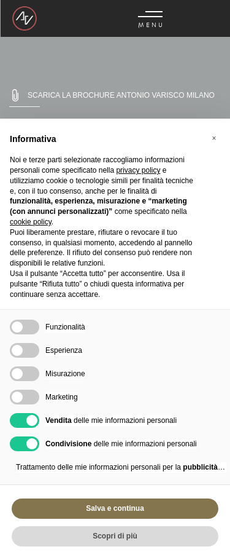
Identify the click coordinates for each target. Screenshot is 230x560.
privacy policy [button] (138, 170)
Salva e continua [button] (115, 508)
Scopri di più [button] (115, 536)
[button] (214, 138)
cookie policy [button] (31, 222)
